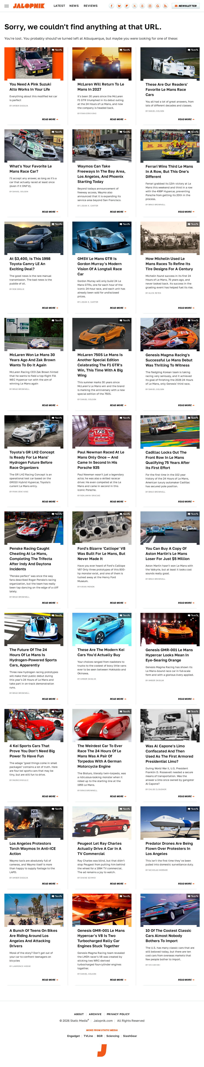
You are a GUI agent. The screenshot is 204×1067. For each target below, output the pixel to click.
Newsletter (186, 6)
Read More (48, 119)
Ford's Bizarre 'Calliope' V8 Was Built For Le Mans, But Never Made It (101, 553)
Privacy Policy (118, 1014)
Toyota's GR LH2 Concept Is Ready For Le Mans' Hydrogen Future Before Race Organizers (32, 460)
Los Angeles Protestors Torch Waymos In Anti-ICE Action (33, 848)
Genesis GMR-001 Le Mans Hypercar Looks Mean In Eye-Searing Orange (169, 655)
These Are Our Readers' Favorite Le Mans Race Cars (167, 89)
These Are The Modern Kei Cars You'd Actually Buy (100, 652)
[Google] (157, 6)
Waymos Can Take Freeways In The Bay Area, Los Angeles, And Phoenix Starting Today (101, 174)
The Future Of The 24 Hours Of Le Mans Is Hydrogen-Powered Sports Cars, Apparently (33, 657)
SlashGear (130, 1035)
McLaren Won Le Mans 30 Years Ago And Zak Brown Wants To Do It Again (32, 360)
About (79, 1014)
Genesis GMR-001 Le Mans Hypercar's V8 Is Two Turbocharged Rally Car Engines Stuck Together (101, 938)
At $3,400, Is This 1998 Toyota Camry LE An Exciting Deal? (30, 263)
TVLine (88, 1035)
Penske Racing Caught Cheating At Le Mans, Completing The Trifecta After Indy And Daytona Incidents (31, 558)
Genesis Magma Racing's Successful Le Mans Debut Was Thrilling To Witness (169, 360)
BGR (100, 1035)
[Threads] (142, 6)
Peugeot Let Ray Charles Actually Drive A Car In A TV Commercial (99, 848)
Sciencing (112, 1035)
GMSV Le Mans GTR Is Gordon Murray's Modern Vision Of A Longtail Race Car (99, 266)
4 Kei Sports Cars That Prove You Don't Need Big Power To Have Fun (32, 751)
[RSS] (165, 6)
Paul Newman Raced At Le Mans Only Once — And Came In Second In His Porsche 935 (100, 460)
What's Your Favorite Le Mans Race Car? (31, 169)
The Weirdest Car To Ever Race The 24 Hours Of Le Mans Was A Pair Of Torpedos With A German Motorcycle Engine (99, 756)
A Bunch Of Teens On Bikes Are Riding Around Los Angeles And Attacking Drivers (33, 938)
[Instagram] (150, 6)
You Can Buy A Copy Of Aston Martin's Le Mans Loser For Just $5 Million (168, 553)
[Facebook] (111, 6)
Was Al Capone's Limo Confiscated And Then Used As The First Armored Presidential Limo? (169, 754)
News (74, 6)
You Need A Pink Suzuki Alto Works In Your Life (30, 87)
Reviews (91, 6)
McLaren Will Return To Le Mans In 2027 (100, 87)
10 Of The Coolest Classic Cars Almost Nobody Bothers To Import (168, 935)
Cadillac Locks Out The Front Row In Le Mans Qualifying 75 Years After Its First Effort (168, 460)
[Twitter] (134, 6)
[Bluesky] (119, 6)
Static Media (79, 1020)
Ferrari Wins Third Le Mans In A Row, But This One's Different (169, 171)
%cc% (58, 49)
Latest (59, 6)
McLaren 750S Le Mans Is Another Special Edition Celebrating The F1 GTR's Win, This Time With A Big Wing (100, 365)
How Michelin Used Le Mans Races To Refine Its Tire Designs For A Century (169, 263)
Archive (95, 1014)
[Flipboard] (127, 6)
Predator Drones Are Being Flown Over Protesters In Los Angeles (169, 848)
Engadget (73, 1035)
